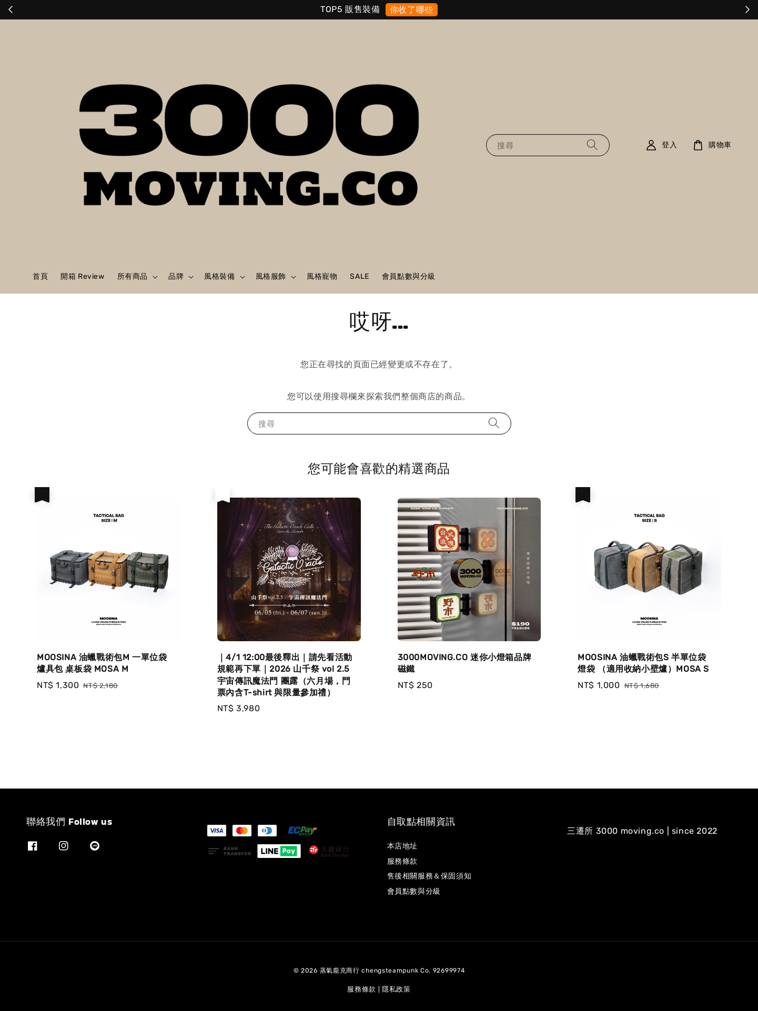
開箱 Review (82, 276)
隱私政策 (396, 989)
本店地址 (402, 846)
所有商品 (132, 276)
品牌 (176, 276)
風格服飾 (271, 276)
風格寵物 (322, 276)
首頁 (40, 276)
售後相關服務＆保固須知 (429, 876)
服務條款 (402, 861)
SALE (359, 276)
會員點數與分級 (409, 276)
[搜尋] (592, 145)
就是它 (421, 10)
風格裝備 (219, 276)
